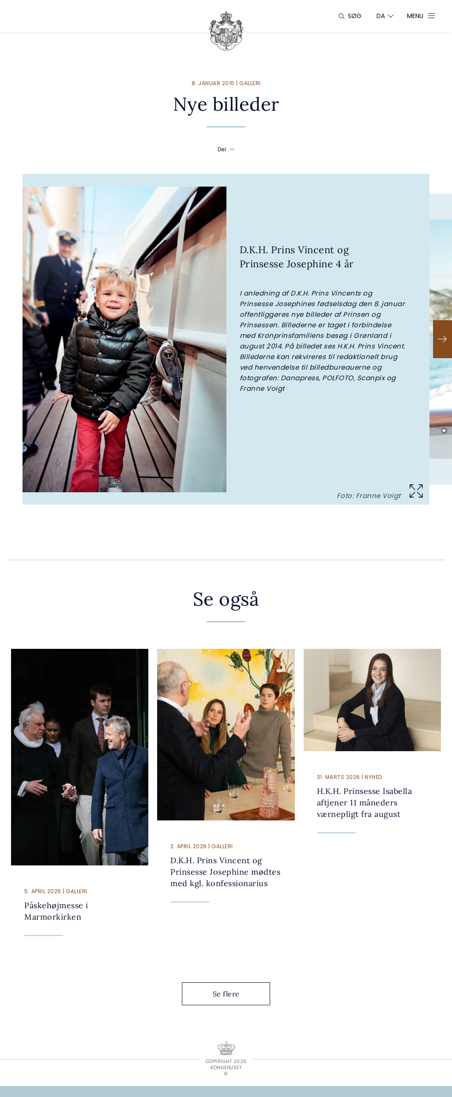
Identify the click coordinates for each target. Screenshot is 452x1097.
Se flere (233, 994)
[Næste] (442, 339)
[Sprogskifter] (381, 16)
